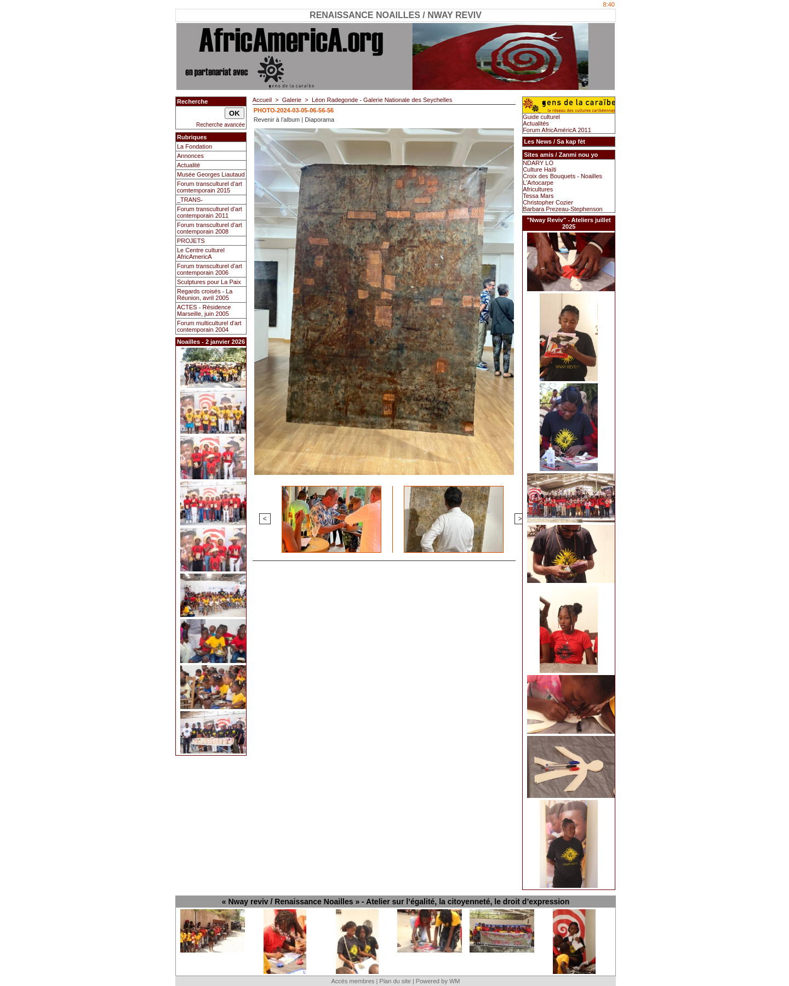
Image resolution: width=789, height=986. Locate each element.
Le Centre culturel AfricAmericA (201, 253)
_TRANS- (190, 199)
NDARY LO (538, 163)
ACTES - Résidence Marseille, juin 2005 (204, 310)
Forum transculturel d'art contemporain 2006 (209, 269)
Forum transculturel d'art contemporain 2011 (209, 212)
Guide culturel (541, 117)
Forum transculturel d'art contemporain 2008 (209, 228)
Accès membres (352, 981)
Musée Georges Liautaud (211, 174)
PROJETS (191, 240)
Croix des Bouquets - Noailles (562, 176)
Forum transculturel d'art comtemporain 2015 (209, 187)
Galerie (291, 100)
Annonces (190, 155)
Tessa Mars (538, 195)
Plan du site (394, 981)
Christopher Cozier (548, 202)
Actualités (536, 123)
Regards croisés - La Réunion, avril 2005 (205, 294)
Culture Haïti (539, 169)
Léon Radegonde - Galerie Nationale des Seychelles (382, 100)
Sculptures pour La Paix (209, 282)
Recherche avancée (220, 125)
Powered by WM (438, 981)
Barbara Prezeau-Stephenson (563, 209)
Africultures (538, 189)
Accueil (262, 100)
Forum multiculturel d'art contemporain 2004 (209, 326)
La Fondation (194, 146)
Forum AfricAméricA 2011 (557, 130)
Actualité (188, 165)
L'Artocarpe (538, 182)
